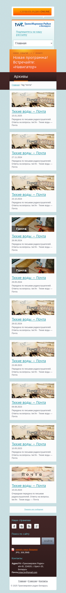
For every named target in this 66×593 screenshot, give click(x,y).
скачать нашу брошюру (27, 549)
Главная (16, 85)
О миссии (32, 581)
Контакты (43, 581)
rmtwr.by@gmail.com (27, 572)
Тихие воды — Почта (29, 111)
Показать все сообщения (33, 509)
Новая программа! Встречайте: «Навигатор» (30, 62)
